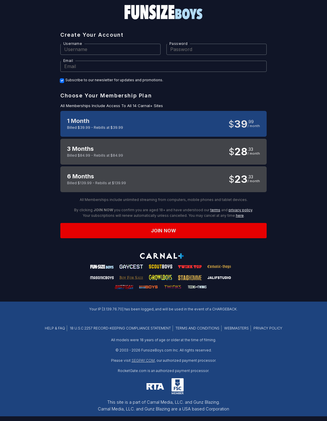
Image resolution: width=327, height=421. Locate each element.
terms (215, 210)
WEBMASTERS (236, 328)
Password (178, 43)
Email (68, 60)
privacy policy (240, 210)
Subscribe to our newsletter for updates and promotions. (114, 80)
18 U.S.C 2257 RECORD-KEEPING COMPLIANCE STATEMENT (120, 328)
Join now (163, 231)
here (240, 215)
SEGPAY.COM (143, 360)
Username (72, 43)
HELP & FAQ (55, 328)
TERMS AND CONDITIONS (197, 328)
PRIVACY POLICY (267, 328)
